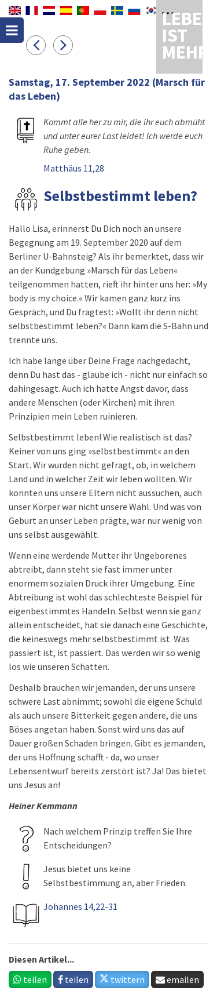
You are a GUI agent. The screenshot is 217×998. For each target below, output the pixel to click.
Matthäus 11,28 (73, 168)
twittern (122, 979)
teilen (30, 979)
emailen (177, 979)
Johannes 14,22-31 (80, 906)
